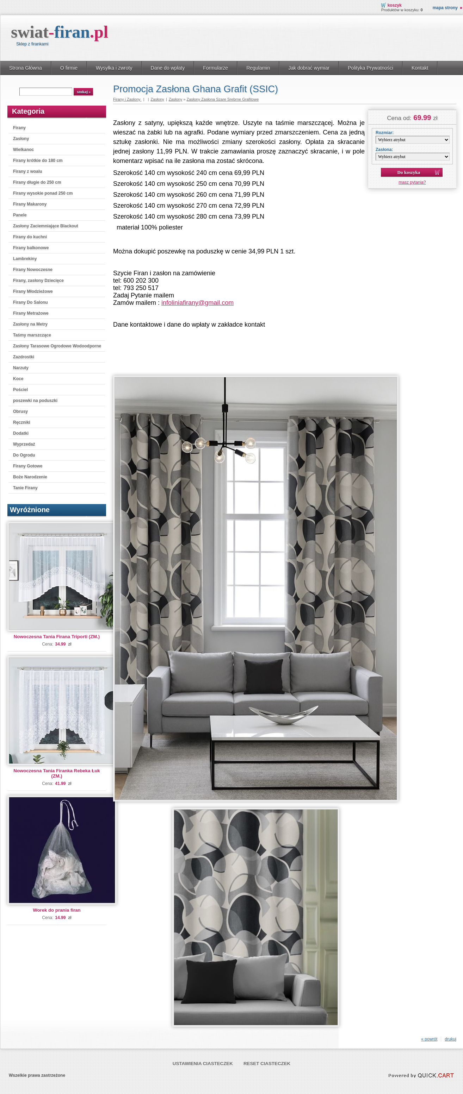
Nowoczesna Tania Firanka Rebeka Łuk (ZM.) (56, 773)
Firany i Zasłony (127, 99)
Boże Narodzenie (30, 476)
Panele (20, 215)
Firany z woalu (27, 171)
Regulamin (258, 68)
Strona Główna (25, 68)
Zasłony (21, 138)
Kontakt (420, 68)
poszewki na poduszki (35, 400)
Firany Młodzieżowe (33, 291)
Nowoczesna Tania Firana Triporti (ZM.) (57, 636)
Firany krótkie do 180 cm (38, 160)
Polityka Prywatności (370, 68)
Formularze (215, 68)
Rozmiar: (385, 132)
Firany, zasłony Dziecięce (38, 280)
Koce (18, 378)
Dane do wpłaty (168, 68)
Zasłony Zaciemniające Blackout (45, 226)
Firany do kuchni (30, 236)
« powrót (429, 1039)
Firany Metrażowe (31, 313)
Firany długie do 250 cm (37, 182)
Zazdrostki (23, 356)
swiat (59, 32)
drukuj (450, 1039)
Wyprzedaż (24, 444)
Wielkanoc (23, 149)
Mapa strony (445, 7)
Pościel (20, 389)
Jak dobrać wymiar (308, 68)
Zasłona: (384, 149)
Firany (19, 127)
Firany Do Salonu (30, 302)
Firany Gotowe (27, 466)
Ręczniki (21, 422)
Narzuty (21, 367)
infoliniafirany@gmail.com (197, 302)
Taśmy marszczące (32, 335)
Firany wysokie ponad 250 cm (43, 193)
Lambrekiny (25, 258)
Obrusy (20, 411)
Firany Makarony (30, 204)
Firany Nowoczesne (33, 269)
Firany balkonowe (31, 247)
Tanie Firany (25, 487)
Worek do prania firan (56, 910)
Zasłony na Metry (30, 324)
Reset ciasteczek (266, 1063)
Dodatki (21, 433)
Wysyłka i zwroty (114, 68)
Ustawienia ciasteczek (203, 1063)
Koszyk (395, 5)
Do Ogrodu (24, 455)
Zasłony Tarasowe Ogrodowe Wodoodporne (57, 346)
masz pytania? (412, 182)
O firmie (69, 68)
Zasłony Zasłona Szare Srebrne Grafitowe (222, 99)
